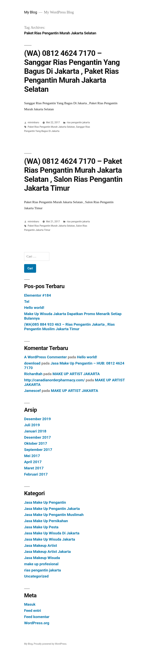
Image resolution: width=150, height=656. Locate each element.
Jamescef (32, 390)
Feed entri (32, 610)
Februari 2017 (36, 474)
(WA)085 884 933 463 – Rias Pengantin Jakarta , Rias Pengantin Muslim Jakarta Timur (69, 326)
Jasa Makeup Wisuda (42, 558)
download (32, 363)
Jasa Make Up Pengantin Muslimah (54, 514)
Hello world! (34, 307)
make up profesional (41, 564)
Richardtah (33, 374)
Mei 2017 (32, 456)
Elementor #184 (37, 295)
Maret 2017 (34, 468)
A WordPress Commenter (45, 357)
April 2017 (33, 462)
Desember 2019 (37, 419)
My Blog (30, 12)
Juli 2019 (32, 425)
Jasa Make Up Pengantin (45, 502)
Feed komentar (36, 617)
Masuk (29, 604)
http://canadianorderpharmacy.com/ (54, 380)
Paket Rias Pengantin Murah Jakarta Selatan (51, 126)
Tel (26, 301)
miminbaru (33, 122)
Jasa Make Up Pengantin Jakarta (52, 508)
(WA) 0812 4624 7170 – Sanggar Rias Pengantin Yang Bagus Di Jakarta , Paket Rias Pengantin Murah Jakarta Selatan (72, 71)
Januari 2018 (35, 431)
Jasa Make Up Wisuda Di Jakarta (51, 533)
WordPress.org (36, 623)
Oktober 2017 (35, 443)
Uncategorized (36, 576)
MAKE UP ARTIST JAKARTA (76, 374)
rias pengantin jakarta (78, 122)
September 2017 (38, 449)
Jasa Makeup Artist (40, 545)
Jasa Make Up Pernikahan (46, 521)
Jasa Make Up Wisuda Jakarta (49, 539)
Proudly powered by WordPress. (50, 643)
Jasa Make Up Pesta (41, 527)
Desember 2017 (37, 437)
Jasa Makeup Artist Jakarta (47, 551)
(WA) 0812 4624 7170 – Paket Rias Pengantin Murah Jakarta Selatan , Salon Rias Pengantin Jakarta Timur (73, 175)
